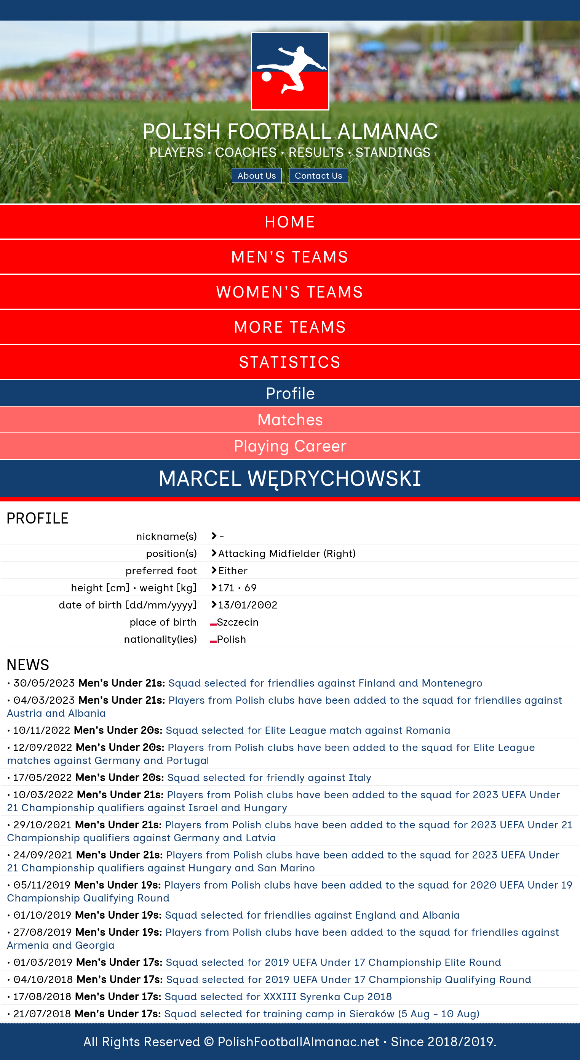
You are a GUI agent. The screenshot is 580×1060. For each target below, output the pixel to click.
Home (290, 222)
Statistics (290, 362)
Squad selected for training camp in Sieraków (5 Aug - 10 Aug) (321, 1013)
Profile (290, 393)
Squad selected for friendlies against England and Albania (312, 914)
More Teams (290, 327)
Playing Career (290, 446)
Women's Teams (290, 292)
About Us (257, 175)
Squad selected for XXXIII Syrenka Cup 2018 (278, 996)
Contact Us (318, 175)
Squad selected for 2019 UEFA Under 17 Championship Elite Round (334, 962)
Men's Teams (290, 257)
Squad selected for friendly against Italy (269, 777)
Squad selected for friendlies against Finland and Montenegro (325, 682)
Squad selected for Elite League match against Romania (308, 730)
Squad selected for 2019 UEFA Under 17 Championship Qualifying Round (349, 979)
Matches (290, 419)
